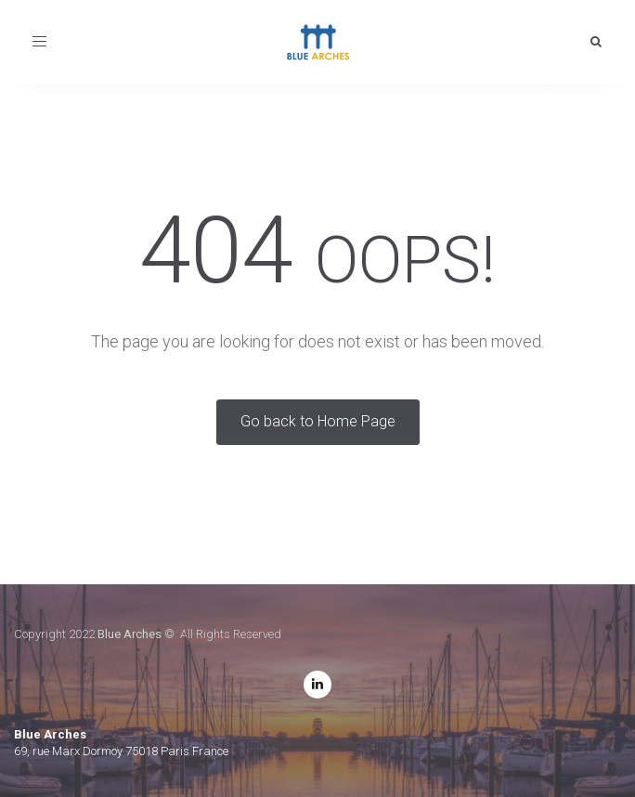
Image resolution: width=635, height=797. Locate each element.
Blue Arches (129, 634)
